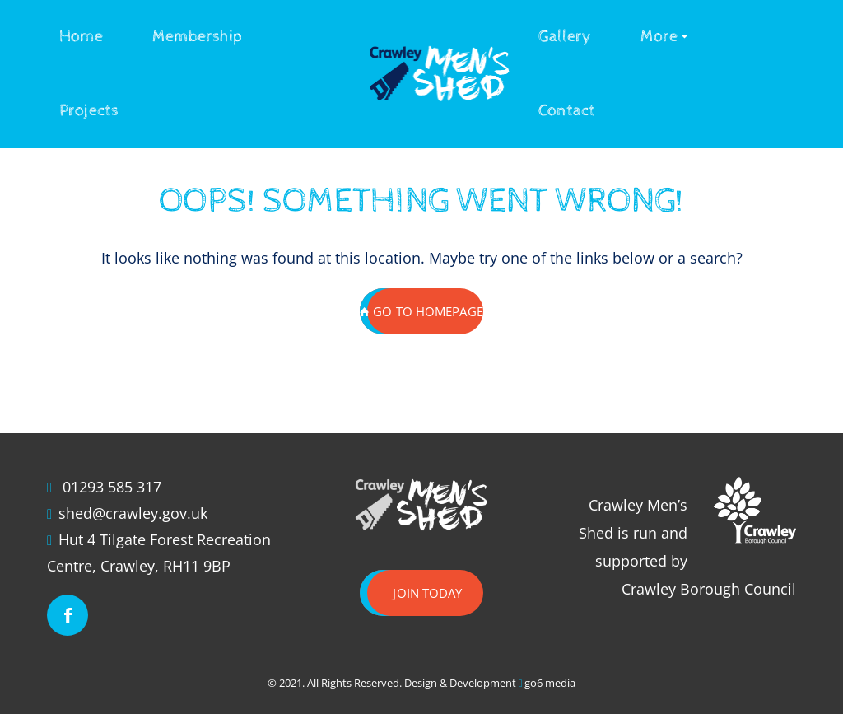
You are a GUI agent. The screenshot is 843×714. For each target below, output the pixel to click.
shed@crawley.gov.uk (132, 513)
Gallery (564, 36)
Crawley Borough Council (709, 589)
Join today (427, 593)
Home (81, 36)
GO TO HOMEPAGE (421, 311)
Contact (566, 110)
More (659, 36)
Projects (89, 110)
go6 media (549, 682)
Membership (197, 36)
